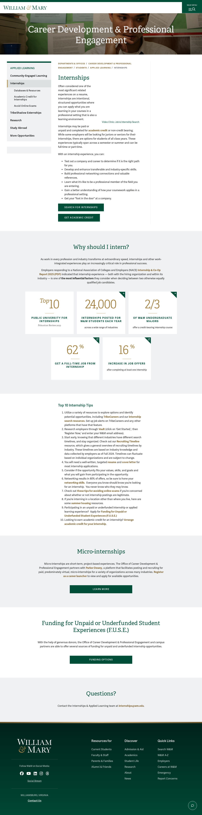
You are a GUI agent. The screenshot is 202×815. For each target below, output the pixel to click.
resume (112, 462)
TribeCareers (111, 416)
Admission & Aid (134, 749)
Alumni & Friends (101, 767)
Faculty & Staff (99, 755)
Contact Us (34, 800)
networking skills (74, 482)
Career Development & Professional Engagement (101, 35)
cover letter (129, 462)
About (128, 772)
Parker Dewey (94, 568)
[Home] (25, 7)
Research (16, 120)
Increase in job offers (127, 363)
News (128, 778)
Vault (102, 429)
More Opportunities (22, 135)
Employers (164, 761)
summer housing (81, 503)
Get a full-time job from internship (75, 365)
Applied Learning (100, 68)
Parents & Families (102, 761)
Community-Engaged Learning (28, 75)
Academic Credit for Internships (25, 98)
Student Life (132, 761)
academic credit (97, 130)
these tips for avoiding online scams (98, 491)
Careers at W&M (167, 767)
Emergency (164, 772)
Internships (17, 83)
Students (81, 68)
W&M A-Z (163, 755)
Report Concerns (167, 778)
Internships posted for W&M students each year (101, 319)
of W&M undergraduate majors (152, 319)
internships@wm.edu (131, 706)
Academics (131, 755)
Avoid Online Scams (25, 105)
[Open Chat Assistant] (192, 805)
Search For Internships (81, 207)
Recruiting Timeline (128, 441)
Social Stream (34, 780)
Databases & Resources (27, 90)
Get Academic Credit (79, 217)
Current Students (101, 749)
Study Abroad (18, 128)
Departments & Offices (71, 63)
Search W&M (165, 749)
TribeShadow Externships (25, 112)
